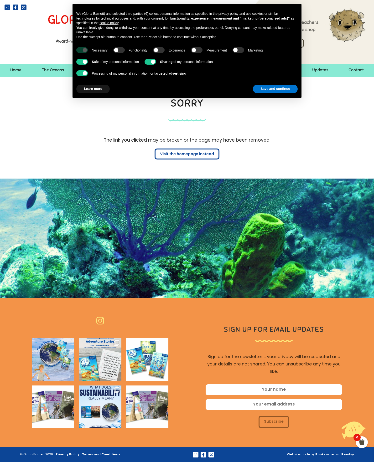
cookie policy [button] (108, 23)
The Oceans (53, 69)
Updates (320, 69)
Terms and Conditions (101, 454)
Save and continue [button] (275, 89)
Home (15, 69)
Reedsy (347, 454)
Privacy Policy (67, 454)
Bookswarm (325, 454)
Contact (356, 69)
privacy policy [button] (228, 13)
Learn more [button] (93, 89)
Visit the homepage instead (187, 154)
